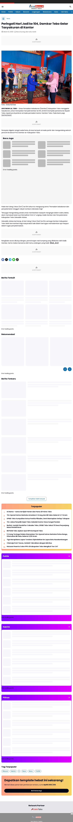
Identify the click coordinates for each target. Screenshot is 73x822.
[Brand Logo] (36, 809)
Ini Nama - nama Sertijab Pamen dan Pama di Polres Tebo (29, 512)
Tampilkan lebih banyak (36, 499)
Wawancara (47, 12)
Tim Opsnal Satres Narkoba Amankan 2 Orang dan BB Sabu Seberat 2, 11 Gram (37, 515)
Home (3, 12)
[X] (6, 259)
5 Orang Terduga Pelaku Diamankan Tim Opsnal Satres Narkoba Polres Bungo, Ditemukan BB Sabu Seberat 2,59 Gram (37, 535)
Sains (56, 12)
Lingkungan (36, 12)
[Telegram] (10, 259)
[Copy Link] (17, 259)
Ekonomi (26, 12)
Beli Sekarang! (36, 791)
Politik (10, 12)
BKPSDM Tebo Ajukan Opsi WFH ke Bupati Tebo (25, 531)
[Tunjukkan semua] (69, 556)
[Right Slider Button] (71, 12)
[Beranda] (3, 18)
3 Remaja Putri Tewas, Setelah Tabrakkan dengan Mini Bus (29, 543)
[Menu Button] (2, 7)
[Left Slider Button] (65, 369)
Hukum (18, 12)
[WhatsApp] (13, 259)
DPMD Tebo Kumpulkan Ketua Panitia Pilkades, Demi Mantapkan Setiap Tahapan (38, 519)
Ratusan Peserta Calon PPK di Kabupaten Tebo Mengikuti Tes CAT (32, 547)
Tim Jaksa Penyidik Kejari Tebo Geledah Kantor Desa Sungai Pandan (33, 522)
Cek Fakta (64, 12)
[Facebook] (2, 259)
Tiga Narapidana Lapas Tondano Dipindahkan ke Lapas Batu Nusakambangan (37, 540)
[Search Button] (70, 7)
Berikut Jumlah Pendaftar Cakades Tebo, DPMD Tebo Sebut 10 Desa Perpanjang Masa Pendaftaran (38, 526)
